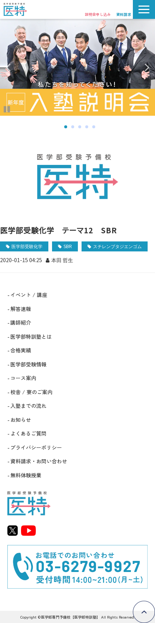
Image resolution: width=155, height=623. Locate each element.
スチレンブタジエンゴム (117, 246)
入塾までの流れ (28, 405)
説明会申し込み (98, 14)
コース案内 (23, 378)
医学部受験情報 (28, 364)
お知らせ (20, 419)
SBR (67, 246)
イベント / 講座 (28, 294)
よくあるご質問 (28, 433)
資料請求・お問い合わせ (38, 461)
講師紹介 (20, 322)
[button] (144, 9)
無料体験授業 (25, 475)
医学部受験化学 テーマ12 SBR (58, 230)
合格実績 (20, 350)
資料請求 (123, 14)
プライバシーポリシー (36, 447)
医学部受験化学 (26, 246)
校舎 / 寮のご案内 (31, 392)
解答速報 (20, 308)
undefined (13, 67)
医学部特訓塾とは (31, 336)
